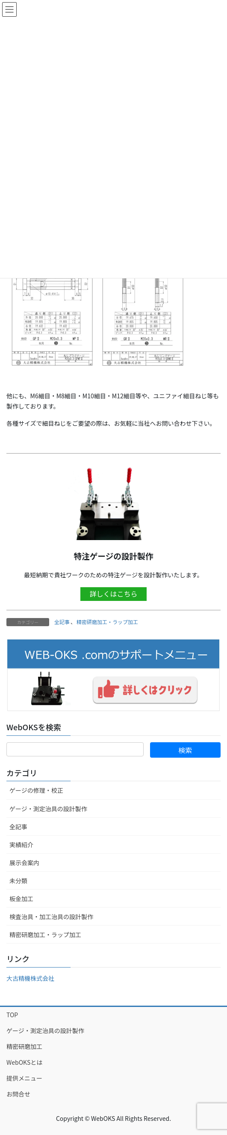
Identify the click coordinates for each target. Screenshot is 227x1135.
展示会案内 (24, 862)
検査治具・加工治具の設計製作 (51, 916)
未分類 (18, 880)
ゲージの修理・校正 (36, 790)
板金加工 (21, 898)
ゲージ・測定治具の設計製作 (48, 808)
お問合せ (18, 1094)
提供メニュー (24, 1078)
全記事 (62, 621)
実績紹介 (21, 844)
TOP (12, 1014)
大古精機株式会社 (30, 978)
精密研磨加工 (24, 1046)
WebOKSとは (24, 1062)
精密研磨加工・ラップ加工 (107, 621)
